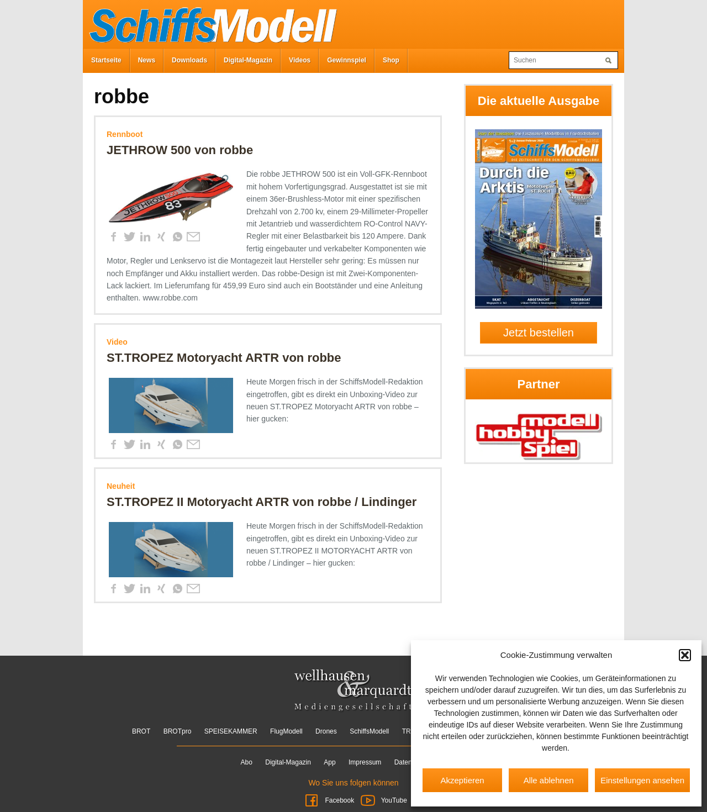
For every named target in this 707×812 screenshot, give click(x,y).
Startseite (106, 60)
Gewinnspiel (346, 60)
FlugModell (286, 731)
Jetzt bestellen (538, 332)
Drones (326, 731)
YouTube (383, 800)
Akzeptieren (462, 780)
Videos (299, 60)
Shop (391, 60)
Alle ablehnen (549, 780)
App (329, 762)
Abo (246, 762)
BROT (141, 731)
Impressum (365, 762)
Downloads (189, 60)
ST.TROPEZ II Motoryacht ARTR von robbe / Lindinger (261, 502)
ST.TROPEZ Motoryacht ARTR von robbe (224, 358)
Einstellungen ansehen (642, 780)
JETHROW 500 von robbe (180, 150)
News (146, 60)
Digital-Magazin (248, 60)
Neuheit (121, 486)
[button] (684, 655)
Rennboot (125, 134)
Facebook (329, 800)
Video (117, 342)
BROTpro (177, 731)
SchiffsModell (369, 731)
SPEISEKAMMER (230, 731)
